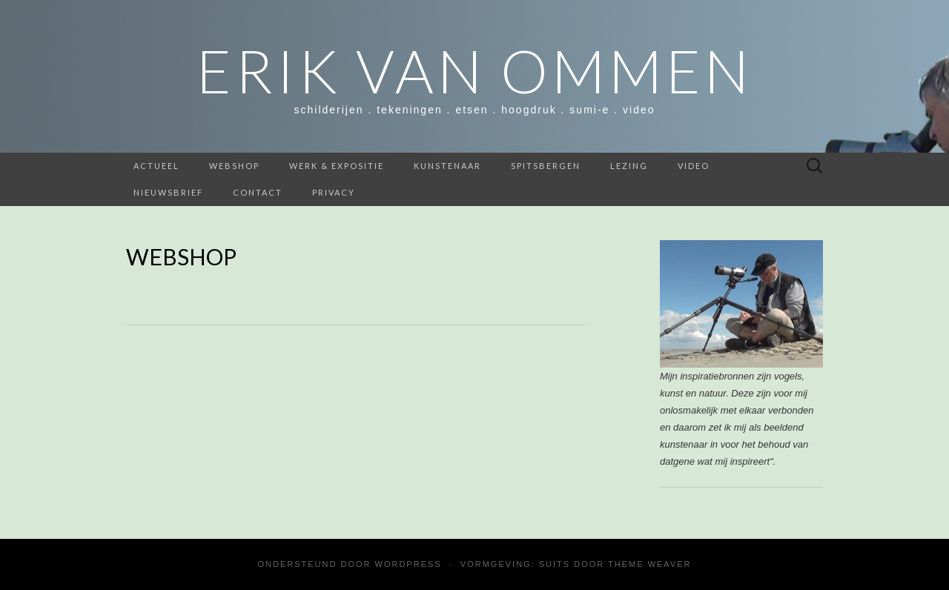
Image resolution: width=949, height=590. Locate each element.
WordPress (408, 564)
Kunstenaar (447, 165)
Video (694, 165)
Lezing (629, 165)
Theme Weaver (649, 564)
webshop (234, 165)
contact (257, 192)
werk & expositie (336, 165)
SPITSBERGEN (546, 165)
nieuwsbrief (168, 192)
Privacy (333, 192)
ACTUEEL (156, 165)
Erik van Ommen (474, 70)
